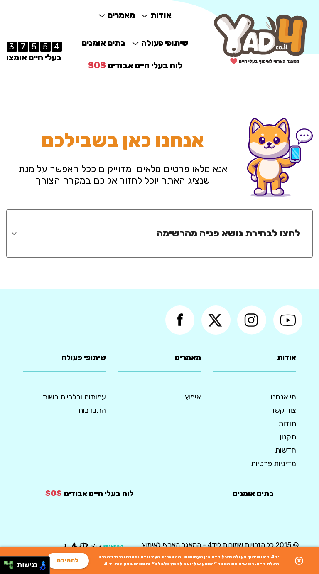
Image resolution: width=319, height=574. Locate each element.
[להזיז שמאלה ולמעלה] (6, 563)
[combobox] (153, 233)
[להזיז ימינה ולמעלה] (11, 563)
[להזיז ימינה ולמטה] (11, 567)
